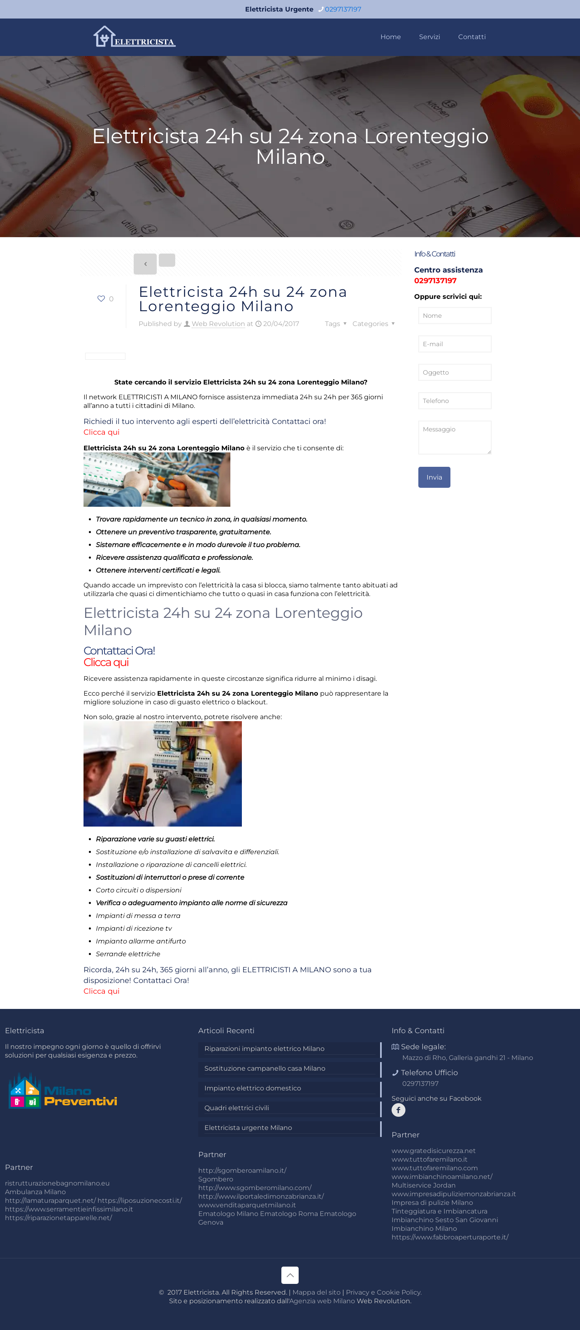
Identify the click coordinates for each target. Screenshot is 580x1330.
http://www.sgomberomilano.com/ (254, 1188)
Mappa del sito (316, 1292)
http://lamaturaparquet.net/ (50, 1200)
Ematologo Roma (289, 1214)
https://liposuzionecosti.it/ (139, 1200)
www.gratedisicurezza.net (434, 1151)
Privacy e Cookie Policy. (384, 1292)
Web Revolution (218, 324)
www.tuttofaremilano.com (435, 1168)
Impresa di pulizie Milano (432, 1203)
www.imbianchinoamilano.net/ (442, 1177)
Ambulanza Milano (35, 1192)
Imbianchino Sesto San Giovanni (445, 1220)
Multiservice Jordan (424, 1185)
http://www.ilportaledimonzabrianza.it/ (261, 1196)
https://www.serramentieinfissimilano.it (69, 1209)
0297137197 (435, 280)
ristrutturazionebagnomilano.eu (57, 1183)
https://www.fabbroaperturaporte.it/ (450, 1237)
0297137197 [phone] (343, 9)
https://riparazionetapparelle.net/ (58, 1218)
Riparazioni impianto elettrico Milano (264, 1049)
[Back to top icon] (290, 1275)
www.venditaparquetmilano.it (247, 1205)
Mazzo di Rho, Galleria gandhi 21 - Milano (467, 1058)
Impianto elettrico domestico (252, 1088)
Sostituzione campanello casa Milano (264, 1068)
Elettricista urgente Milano (248, 1128)
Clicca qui (102, 432)
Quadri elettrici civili (236, 1108)
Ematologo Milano (228, 1214)
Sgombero (215, 1179)
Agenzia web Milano (322, 1301)
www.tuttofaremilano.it (430, 1159)
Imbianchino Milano (424, 1228)
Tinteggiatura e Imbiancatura (439, 1211)
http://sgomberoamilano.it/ (242, 1170)
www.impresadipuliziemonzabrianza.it (454, 1194)
